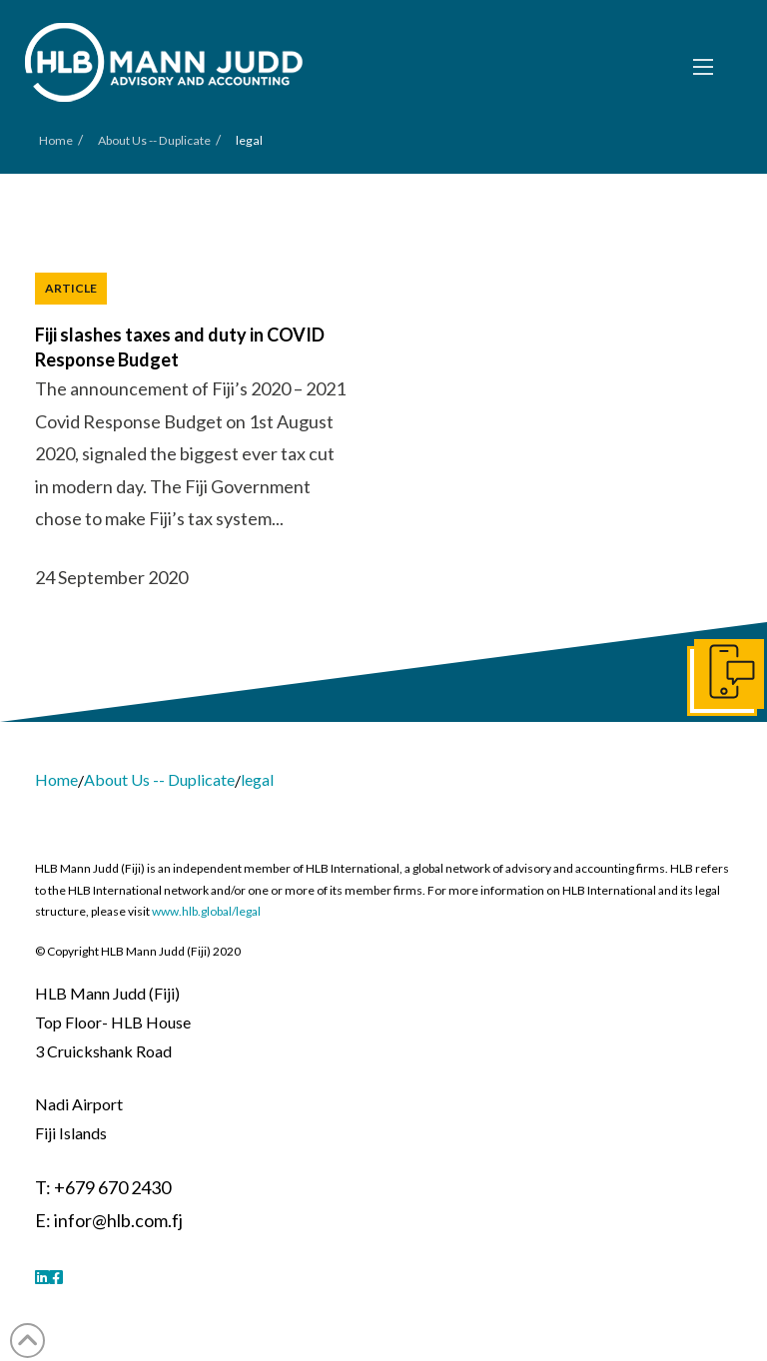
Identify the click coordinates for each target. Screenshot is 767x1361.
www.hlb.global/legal (206, 911)
